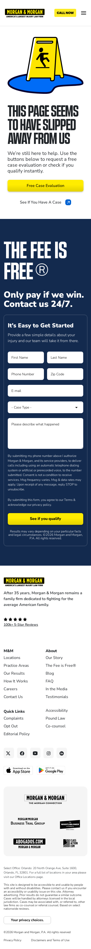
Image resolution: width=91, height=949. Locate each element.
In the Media (56, 689)
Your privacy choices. (27, 920)
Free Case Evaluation (45, 185)
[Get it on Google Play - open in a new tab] (51, 770)
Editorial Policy (17, 734)
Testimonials (57, 697)
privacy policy (41, 505)
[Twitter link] (9, 753)
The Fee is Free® (61, 666)
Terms (68, 500)
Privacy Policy (12, 940)
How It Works (16, 681)
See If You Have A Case (45, 202)
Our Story (54, 658)
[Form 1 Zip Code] (65, 374)
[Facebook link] (22, 753)
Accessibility (57, 710)
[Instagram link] (48, 753)
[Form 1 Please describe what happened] (45, 433)
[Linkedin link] (62, 753)
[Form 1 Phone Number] (26, 374)
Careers (10, 689)
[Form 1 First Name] (26, 357)
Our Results (14, 673)
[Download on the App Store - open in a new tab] (18, 770)
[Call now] (65, 13)
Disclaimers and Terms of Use (50, 940)
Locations (12, 658)
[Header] (25, 12)
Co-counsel (56, 726)
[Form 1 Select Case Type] (45, 407)
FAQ (49, 681)
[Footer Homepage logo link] (45, 581)
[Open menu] (83, 13)
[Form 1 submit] (45, 519)
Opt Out (11, 726)
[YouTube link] (35, 753)
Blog (50, 673)
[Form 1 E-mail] (45, 391)
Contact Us (13, 697)
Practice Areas (16, 666)
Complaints (14, 718)
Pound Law (55, 718)
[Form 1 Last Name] (65, 357)
